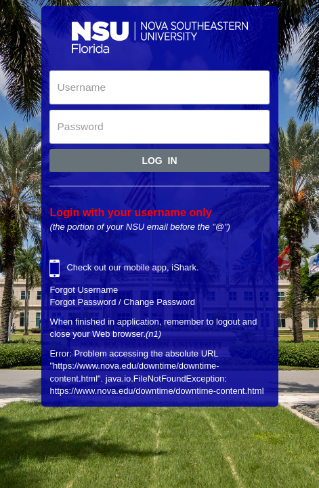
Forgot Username (83, 290)
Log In (159, 160)
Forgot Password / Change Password (122, 302)
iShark (183, 267)
